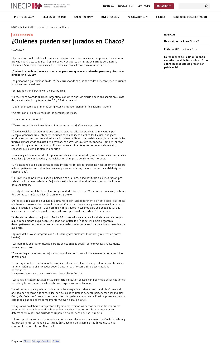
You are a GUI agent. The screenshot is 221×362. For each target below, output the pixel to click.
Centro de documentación (190, 17)
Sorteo (56, 341)
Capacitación (82, 17)
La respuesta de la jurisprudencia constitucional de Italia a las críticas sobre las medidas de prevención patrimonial (186, 62)
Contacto (143, 6)
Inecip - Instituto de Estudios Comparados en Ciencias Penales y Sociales (40, 5)
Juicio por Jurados (41, 341)
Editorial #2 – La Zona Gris (180, 49)
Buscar (206, 6)
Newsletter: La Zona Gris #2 (181, 41)
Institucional (23, 17)
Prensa (160, 17)
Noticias (108, 6)
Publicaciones (137, 17)
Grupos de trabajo (54, 17)
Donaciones (163, 6)
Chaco (27, 341)
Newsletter (125, 6)
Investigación (110, 17)
